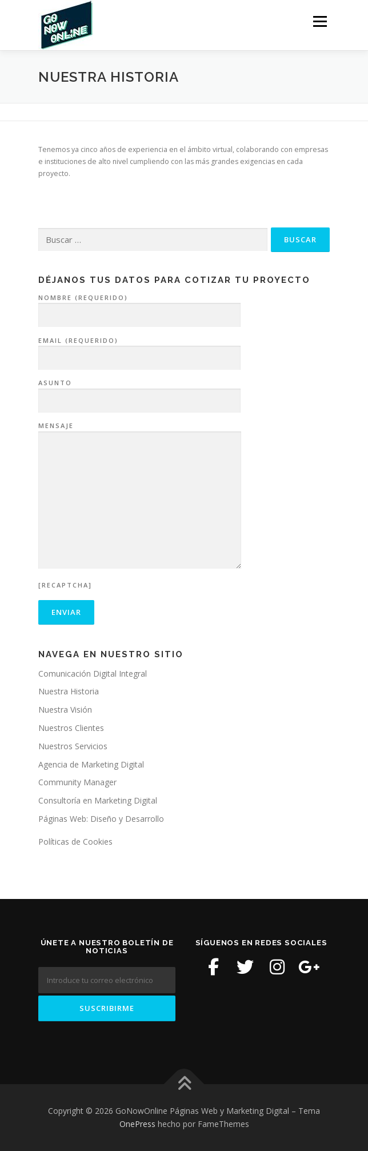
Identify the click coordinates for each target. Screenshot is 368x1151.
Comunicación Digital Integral (92, 673)
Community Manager (77, 782)
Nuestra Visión (65, 709)
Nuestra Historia (68, 691)
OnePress (137, 1123)
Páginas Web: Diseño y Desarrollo (101, 818)
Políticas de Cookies (75, 841)
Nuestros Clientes (71, 727)
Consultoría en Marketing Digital (97, 800)
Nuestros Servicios (72, 746)
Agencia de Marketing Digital (91, 764)
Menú (319, 21)
